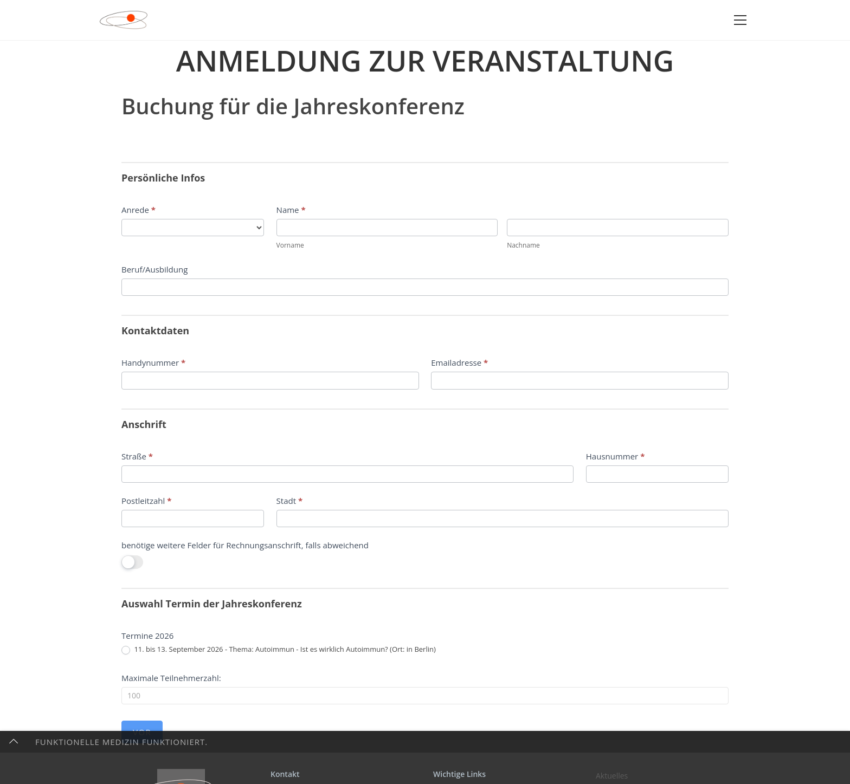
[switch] (132, 562)
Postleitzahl (146, 500)
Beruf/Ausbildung (154, 269)
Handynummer (153, 362)
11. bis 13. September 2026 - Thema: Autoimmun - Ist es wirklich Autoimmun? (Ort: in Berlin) (278, 650)
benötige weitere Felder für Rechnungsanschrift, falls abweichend (245, 545)
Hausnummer (615, 456)
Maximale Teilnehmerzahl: (171, 677)
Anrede (138, 209)
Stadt (289, 500)
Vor (142, 732)
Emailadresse (459, 362)
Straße (137, 456)
